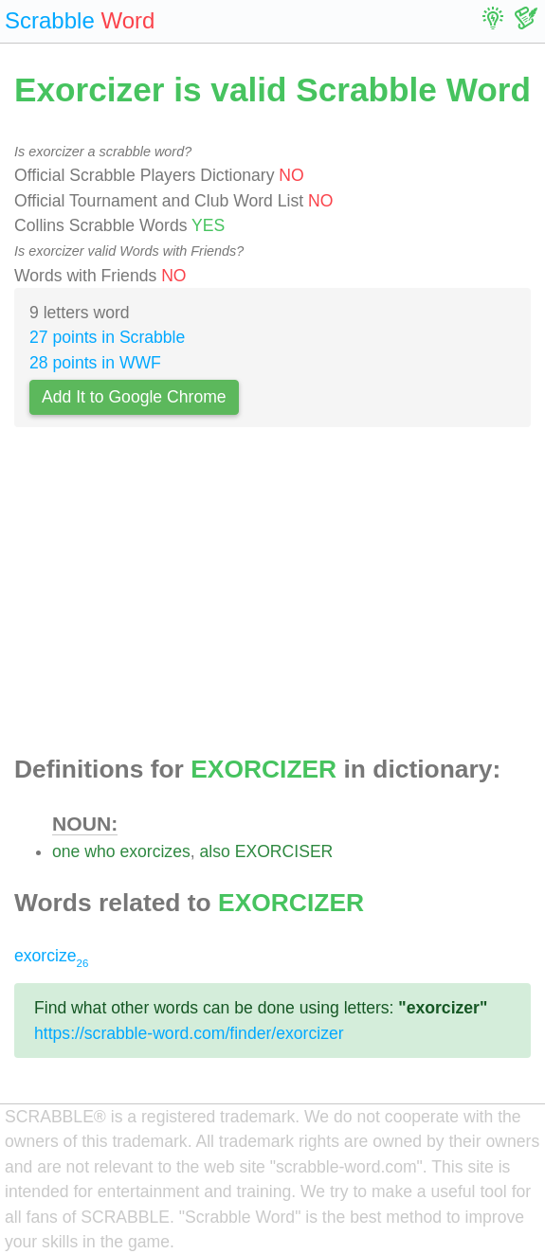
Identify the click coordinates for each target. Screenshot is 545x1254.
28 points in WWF (95, 362)
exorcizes (154, 851)
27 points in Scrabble (107, 337)
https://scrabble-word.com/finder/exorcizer (189, 1033)
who (99, 851)
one (66, 851)
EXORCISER (284, 851)
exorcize (51, 955)
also (215, 851)
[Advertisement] (272, 595)
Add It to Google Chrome (134, 396)
